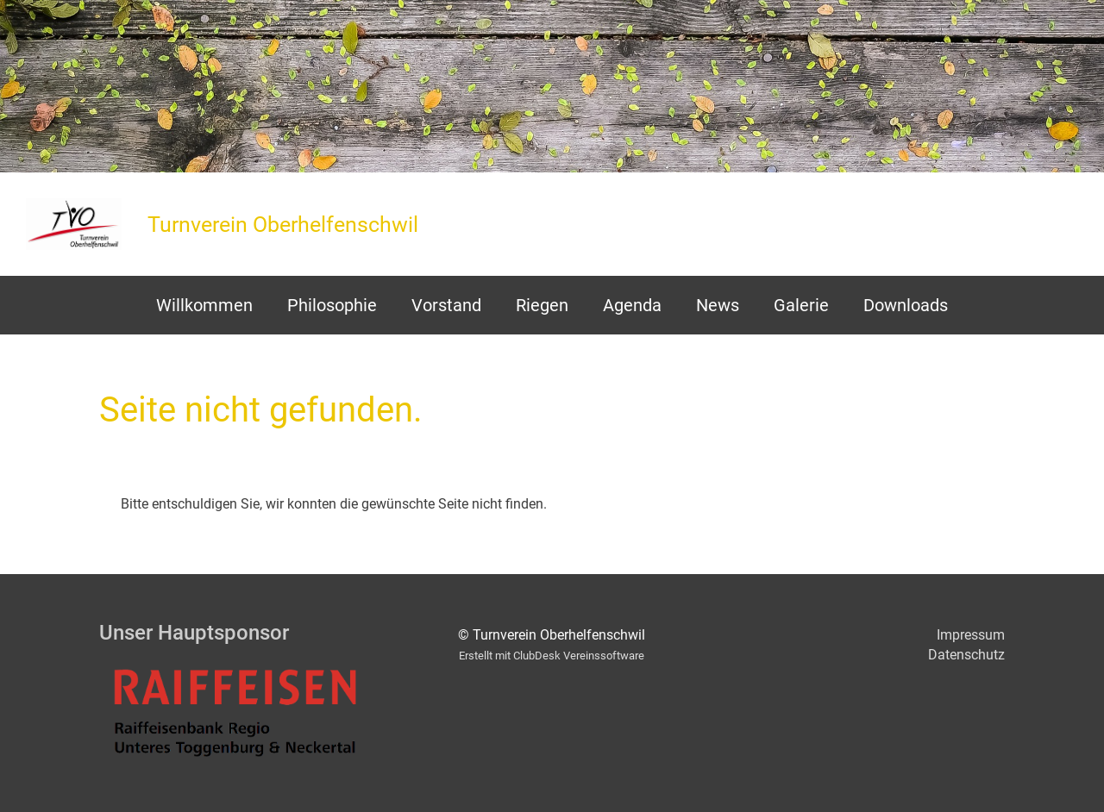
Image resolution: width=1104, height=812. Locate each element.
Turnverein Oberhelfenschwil (282, 224)
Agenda (632, 305)
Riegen (542, 305)
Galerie (801, 305)
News (717, 305)
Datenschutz (966, 654)
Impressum (971, 635)
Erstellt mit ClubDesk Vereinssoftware (551, 655)
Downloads (905, 305)
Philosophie (332, 305)
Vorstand (446, 305)
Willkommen (204, 305)
